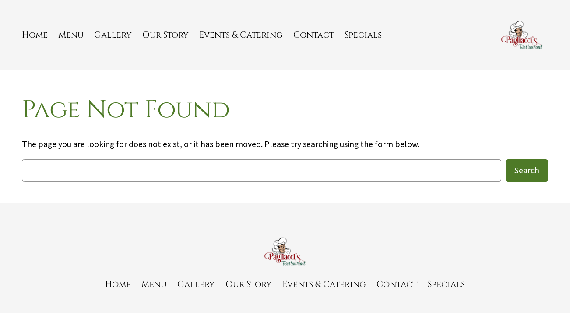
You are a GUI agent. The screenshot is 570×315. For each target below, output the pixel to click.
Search (526, 170)
